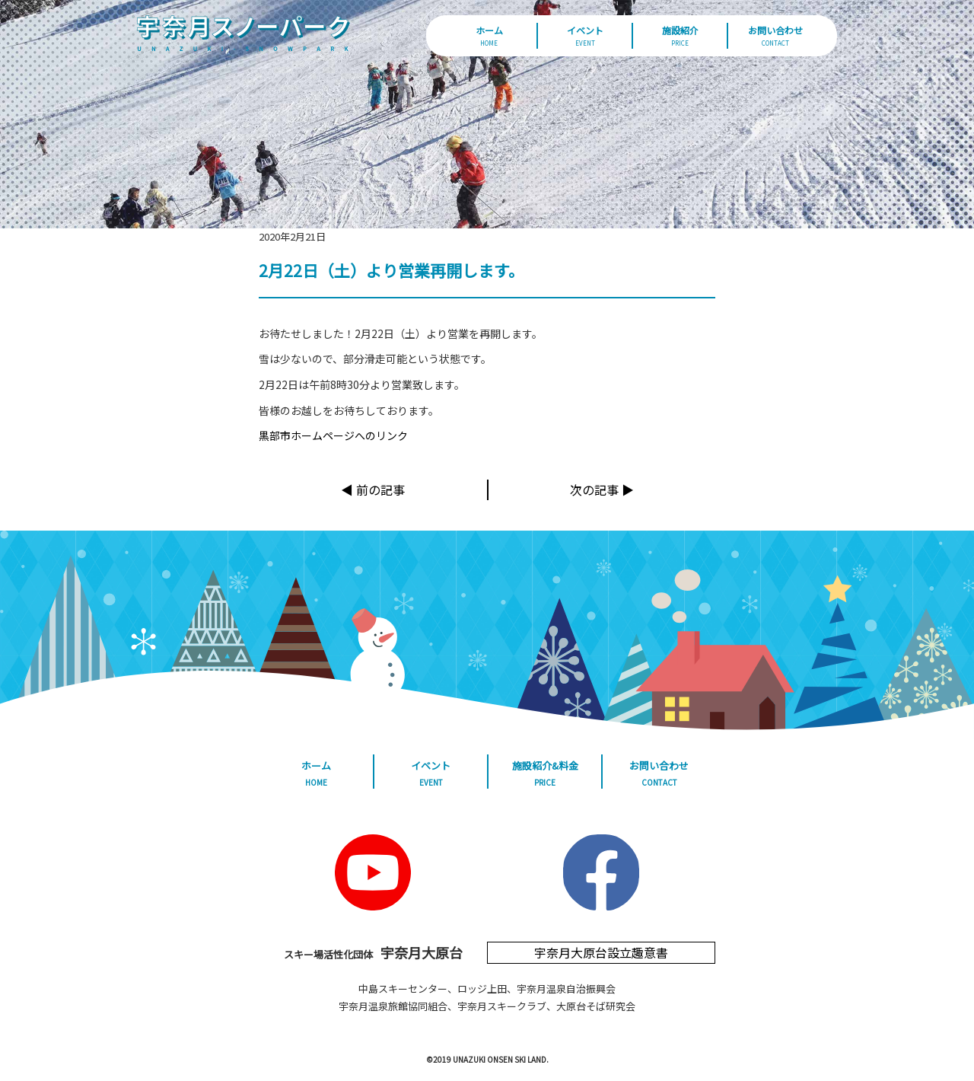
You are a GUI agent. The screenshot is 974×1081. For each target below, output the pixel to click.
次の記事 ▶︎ (602, 489)
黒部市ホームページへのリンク (333, 435)
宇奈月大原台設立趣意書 (601, 952)
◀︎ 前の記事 (373, 489)
